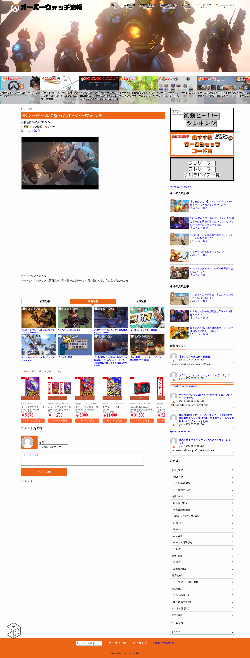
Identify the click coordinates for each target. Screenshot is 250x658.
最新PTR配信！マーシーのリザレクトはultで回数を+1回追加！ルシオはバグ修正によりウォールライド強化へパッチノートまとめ (206, 418)
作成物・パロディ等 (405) (185, 516)
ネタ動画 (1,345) (181, 483)
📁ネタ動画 (35, 126)
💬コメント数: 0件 (31, 130)
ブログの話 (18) (181, 595)
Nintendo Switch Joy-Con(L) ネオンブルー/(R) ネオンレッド (141, 408)
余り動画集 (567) (182, 489)
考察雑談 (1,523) (181, 509)
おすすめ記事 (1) (180, 608)
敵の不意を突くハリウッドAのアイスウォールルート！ (206, 442)
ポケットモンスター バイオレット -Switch (32, 408)
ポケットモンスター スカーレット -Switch (86, 408)
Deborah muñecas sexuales (183, 386)
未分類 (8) (177, 615)
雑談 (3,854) (177, 496)
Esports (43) (177, 536)
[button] (2, 88)
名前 (41, 442)
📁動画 (25, 126)
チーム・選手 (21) (182, 542)
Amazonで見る (32, 420)
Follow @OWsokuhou (180, 186)
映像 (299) (178, 529)
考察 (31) (177, 562)
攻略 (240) (177, 555)
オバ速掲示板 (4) (182, 601)
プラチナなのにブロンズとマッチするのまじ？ (204, 375)
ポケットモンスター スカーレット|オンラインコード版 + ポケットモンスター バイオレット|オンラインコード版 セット (59, 408)
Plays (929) (178, 476)
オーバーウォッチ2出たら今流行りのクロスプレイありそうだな (206, 396)
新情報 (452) (178, 575)
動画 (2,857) (177, 470)
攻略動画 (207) (180, 568)
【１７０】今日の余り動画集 (194, 356)
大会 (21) (177, 549)
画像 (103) (178, 522)
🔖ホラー (49, 126)
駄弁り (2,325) (180, 503)
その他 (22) (177, 588)
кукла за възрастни (180, 431)
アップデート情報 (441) (185, 582)
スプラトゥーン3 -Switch (112, 408)
